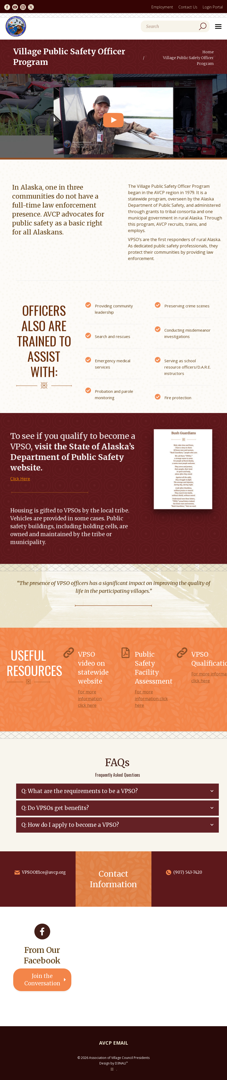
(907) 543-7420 (187, 872)
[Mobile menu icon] (218, 26)
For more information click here (90, 698)
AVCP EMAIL (113, 1043)
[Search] (175, 26)
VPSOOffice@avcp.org (44, 872)
